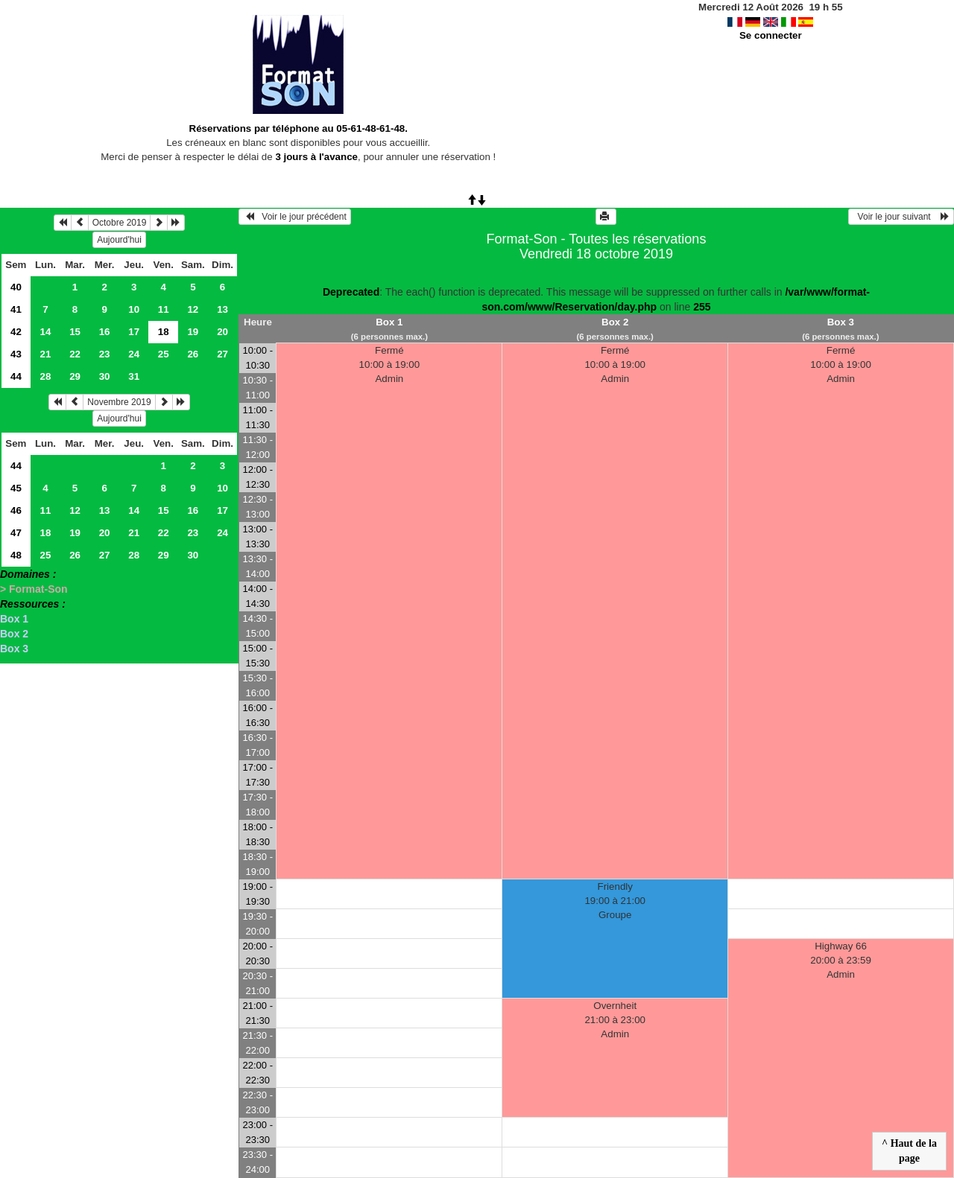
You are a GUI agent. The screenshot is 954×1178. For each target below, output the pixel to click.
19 (192, 331)
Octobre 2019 (119, 222)
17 (133, 331)
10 (133, 309)
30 (104, 376)
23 (104, 354)
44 (16, 376)
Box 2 (14, 634)
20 (222, 331)
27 (222, 354)
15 (74, 331)
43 (16, 354)
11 (163, 309)
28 (45, 376)
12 (192, 309)
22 (74, 354)
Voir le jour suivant (901, 216)
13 (222, 309)
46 (16, 510)
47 (16, 532)
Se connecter (770, 35)
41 (16, 309)
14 (45, 331)
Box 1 (14, 619)
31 (133, 376)
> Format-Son (34, 589)
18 (45, 532)
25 (163, 354)
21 (45, 354)
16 (104, 331)
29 (74, 376)
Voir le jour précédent (295, 216)
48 (16, 555)
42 (16, 331)
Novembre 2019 (119, 402)
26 (192, 354)
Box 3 (14, 649)
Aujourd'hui (119, 240)
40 (16, 287)
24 (133, 354)
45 (16, 488)
